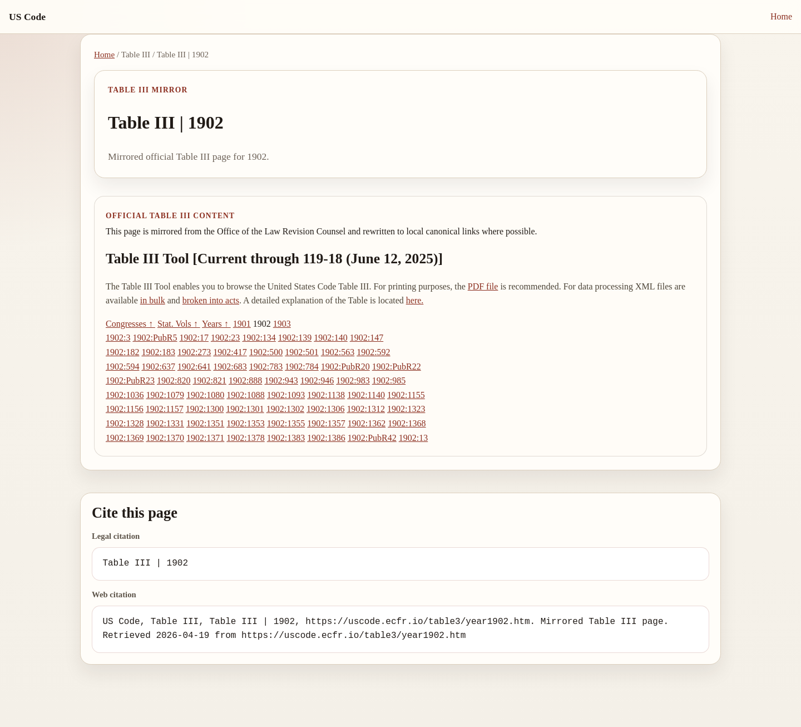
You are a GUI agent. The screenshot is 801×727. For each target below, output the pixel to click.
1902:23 (225, 337)
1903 (282, 323)
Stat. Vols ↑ (178, 323)
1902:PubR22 (396, 366)
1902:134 (258, 337)
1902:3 (118, 337)
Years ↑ (216, 323)
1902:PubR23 (130, 380)
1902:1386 (326, 438)
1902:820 (173, 380)
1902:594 (122, 366)
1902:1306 (325, 409)
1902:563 (337, 352)
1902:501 (301, 352)
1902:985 (389, 380)
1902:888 (245, 380)
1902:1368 (407, 423)
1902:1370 (165, 438)
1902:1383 (286, 438)
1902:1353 (245, 423)
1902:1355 (286, 423)
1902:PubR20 (345, 366)
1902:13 (413, 438)
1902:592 (373, 352)
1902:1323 (406, 409)
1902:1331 (165, 423)
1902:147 (366, 337)
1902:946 (317, 380)
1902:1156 (125, 409)
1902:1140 (366, 395)
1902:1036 (125, 395)
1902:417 (229, 352)
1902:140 (330, 337)
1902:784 (301, 366)
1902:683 (229, 366)
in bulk (152, 300)
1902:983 (352, 380)
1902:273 (194, 352)
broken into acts (210, 300)
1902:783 (266, 366)
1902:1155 (406, 395)
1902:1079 (165, 395)
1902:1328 (125, 423)
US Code (27, 16)
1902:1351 (205, 423)
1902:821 (209, 380)
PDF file (483, 286)
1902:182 (122, 352)
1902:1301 (245, 409)
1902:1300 (205, 409)
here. (415, 300)
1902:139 (295, 337)
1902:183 (158, 352)
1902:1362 (366, 423)
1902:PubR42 (372, 438)
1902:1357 (326, 423)
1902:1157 (165, 409)
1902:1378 (245, 438)
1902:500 (266, 352)
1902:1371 (205, 438)
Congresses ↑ (130, 323)
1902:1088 (245, 395)
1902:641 (194, 366)
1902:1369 (125, 438)
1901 (242, 323)
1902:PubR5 (154, 337)
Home (781, 16)
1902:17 (193, 337)
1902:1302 (285, 409)
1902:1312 (366, 409)
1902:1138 (326, 395)
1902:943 (281, 380)
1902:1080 (205, 395)
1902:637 (158, 366)
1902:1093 (286, 395)
